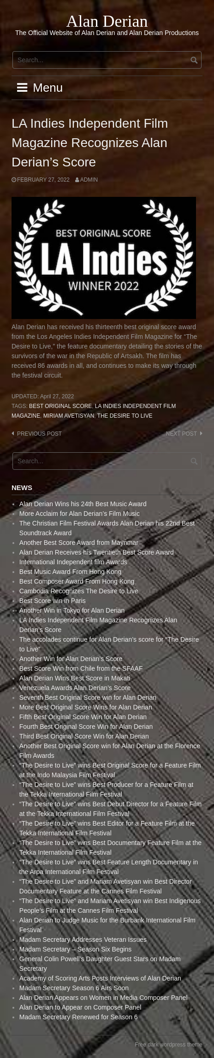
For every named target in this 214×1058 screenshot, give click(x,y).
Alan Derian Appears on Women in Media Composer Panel (103, 997)
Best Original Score (60, 406)
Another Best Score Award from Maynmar (78, 542)
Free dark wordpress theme (168, 1044)
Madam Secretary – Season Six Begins (75, 949)
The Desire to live (125, 416)
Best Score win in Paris (52, 600)
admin (89, 180)
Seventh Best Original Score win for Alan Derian (87, 697)
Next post (181, 434)
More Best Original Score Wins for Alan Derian (85, 707)
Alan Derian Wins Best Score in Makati (74, 678)
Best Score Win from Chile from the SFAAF (81, 668)
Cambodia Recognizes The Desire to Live (78, 591)
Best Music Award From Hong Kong (70, 571)
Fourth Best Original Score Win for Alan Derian (86, 726)
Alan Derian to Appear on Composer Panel (80, 1007)
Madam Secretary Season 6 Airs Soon (74, 988)
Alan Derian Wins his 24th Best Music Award (83, 504)
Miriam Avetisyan (69, 416)
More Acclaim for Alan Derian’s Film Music (79, 513)
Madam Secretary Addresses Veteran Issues (83, 939)
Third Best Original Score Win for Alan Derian (84, 736)
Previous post (39, 434)
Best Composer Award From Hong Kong (77, 581)
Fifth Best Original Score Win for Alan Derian (83, 717)
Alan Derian (107, 21)
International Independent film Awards (73, 562)
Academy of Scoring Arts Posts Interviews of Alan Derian (100, 978)
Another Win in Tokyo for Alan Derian (72, 610)
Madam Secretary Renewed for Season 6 (78, 1017)
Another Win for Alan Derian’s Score (71, 658)
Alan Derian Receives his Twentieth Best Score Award (96, 552)
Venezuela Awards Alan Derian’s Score (75, 688)
